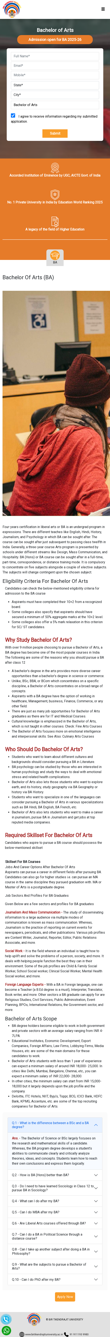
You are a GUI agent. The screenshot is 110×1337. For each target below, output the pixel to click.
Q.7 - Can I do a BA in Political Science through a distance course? (47, 1236)
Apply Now (65, 1297)
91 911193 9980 (79, 1334)
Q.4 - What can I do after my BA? (35, 1201)
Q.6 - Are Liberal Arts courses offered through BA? (49, 1223)
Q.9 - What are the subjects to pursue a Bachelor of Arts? (49, 1266)
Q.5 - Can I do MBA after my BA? (35, 1212)
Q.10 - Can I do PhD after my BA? (36, 1280)
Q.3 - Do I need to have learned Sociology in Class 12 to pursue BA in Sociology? (53, 1188)
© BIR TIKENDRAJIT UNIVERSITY (64, 1319)
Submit (55, 133)
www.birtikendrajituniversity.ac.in (44, 1334)
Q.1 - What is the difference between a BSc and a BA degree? (50, 1125)
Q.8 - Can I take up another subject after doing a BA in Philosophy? (51, 1251)
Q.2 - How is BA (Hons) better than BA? (40, 1175)
